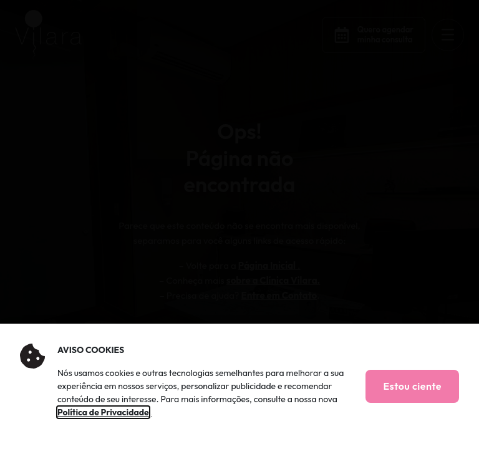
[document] (239, 224)
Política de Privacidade (103, 412)
